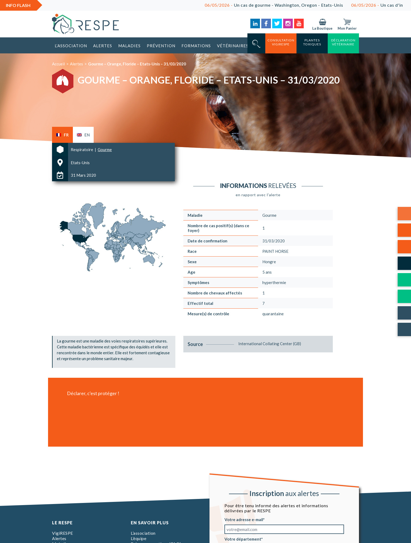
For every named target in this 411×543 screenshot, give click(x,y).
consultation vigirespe (280, 42)
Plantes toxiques (312, 42)
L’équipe (138, 538)
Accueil (58, 63)
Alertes (102, 45)
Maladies (129, 45)
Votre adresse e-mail (243, 519)
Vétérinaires (232, 45)
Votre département (242, 539)
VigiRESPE (62, 533)
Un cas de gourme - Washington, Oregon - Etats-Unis (286, 4)
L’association (71, 45)
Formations (196, 45)
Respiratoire (82, 149)
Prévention (161, 45)
